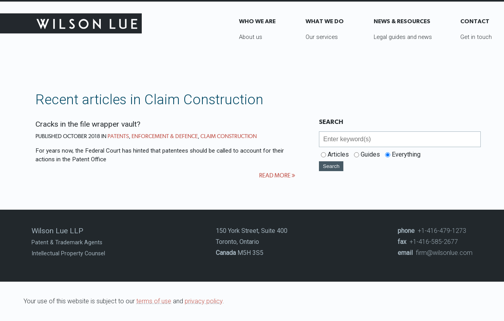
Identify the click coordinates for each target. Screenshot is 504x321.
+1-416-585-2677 (428, 241)
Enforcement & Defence (165, 136)
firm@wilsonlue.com (435, 252)
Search (331, 166)
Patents (118, 136)
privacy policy (203, 301)
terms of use (153, 301)
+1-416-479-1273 (432, 230)
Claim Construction (228, 136)
